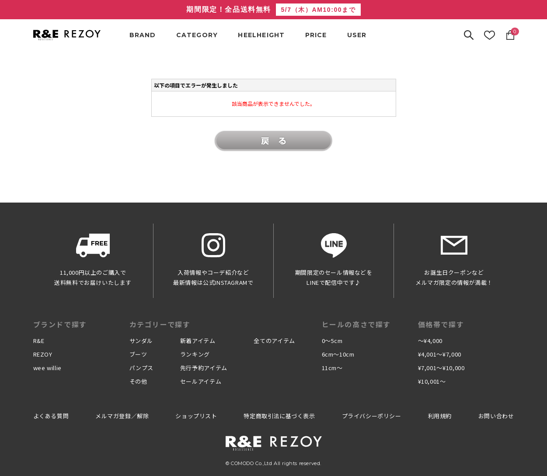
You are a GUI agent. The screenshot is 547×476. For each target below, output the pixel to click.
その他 (138, 381)
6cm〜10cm (338, 354)
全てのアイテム (274, 340)
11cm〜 (332, 368)
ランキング (195, 354)
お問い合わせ (496, 416)
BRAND (142, 35)
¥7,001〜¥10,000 (441, 368)
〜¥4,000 (430, 340)
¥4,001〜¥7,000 (439, 354)
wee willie (47, 368)
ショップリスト (196, 416)
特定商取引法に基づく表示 (279, 416)
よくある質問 (51, 416)
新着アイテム (198, 340)
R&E (39, 340)
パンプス (141, 368)
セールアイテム (201, 381)
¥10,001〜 (432, 381)
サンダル (141, 340)
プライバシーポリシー (371, 416)
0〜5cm (332, 340)
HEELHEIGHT (261, 35)
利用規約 (440, 416)
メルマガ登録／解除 (122, 416)
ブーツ (138, 354)
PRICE (316, 35)
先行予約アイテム (203, 368)
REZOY (42, 354)
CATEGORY (197, 35)
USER (357, 35)
